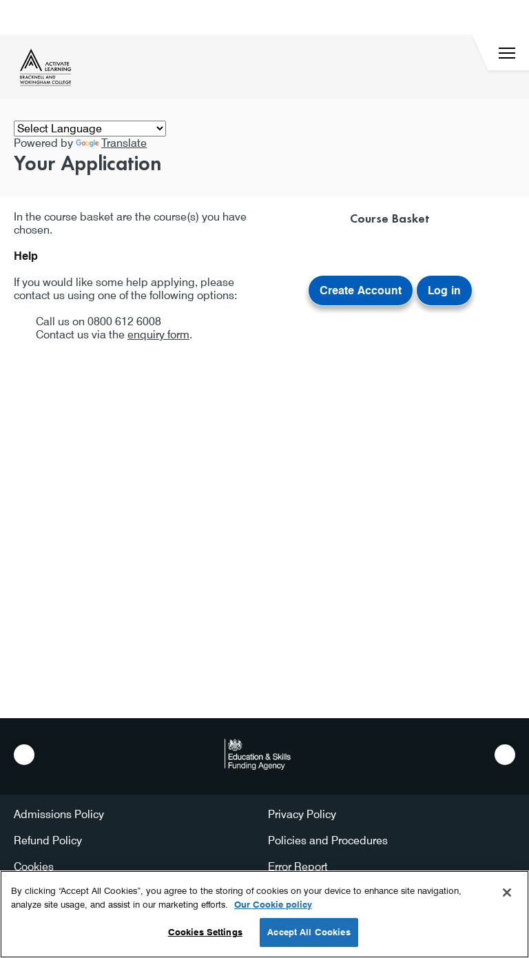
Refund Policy (48, 840)
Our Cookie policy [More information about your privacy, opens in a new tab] (273, 904)
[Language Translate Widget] (90, 128)
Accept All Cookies (308, 931)
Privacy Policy (302, 814)
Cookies (34, 866)
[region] (264, 914)
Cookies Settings (205, 931)
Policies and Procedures (328, 840)
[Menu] (507, 53)
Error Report (298, 866)
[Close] (507, 892)
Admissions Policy (59, 814)
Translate (111, 143)
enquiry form (158, 334)
